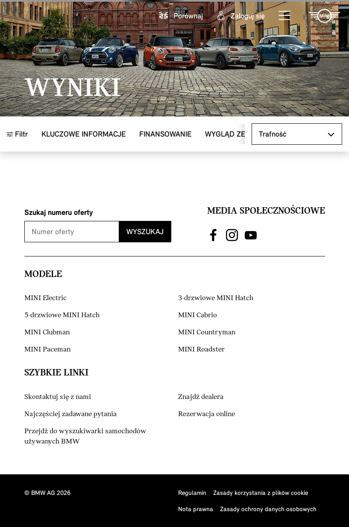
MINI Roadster (201, 349)
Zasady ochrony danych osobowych (268, 509)
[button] (285, 16)
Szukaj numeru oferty (58, 212)
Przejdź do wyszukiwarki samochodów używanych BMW (85, 436)
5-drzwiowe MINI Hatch (62, 315)
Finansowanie (165, 134)
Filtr (17, 134)
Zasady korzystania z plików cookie (260, 492)
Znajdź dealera (200, 397)
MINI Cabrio (197, 315)
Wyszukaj (145, 231)
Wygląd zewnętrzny (244, 134)
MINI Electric (45, 298)
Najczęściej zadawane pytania (70, 414)
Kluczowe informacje (83, 134)
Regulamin (192, 492)
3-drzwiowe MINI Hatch (215, 298)
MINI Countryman (206, 332)
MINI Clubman (47, 332)
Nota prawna (195, 509)
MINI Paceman (47, 349)
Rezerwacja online (206, 414)
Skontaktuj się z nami (57, 397)
